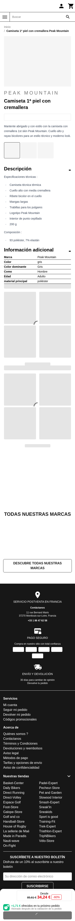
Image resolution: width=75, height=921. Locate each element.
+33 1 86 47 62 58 (37, 620)
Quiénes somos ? (15, 734)
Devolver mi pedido (17, 714)
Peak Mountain (31, 96)
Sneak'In (45, 807)
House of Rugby (14, 826)
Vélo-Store (46, 841)
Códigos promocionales (20, 719)
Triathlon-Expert (50, 831)
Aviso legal (11, 753)
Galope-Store (12, 812)
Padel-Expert (48, 783)
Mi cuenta (10, 705)
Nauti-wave (11, 841)
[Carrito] (71, 6)
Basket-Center (13, 783)
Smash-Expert (49, 802)
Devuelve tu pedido (37, 683)
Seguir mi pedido (15, 710)
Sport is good (48, 816)
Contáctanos (37, 608)
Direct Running (13, 792)
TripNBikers (47, 836)
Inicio (7, 26)
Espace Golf (12, 802)
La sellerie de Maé (16, 831)
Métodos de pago (15, 758)
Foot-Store (10, 807)
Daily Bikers (11, 788)
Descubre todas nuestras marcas (37, 566)
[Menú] (5, 17)
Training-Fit (47, 821)
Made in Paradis (14, 836)
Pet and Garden (50, 792)
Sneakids (45, 812)
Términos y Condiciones (20, 743)
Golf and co (11, 816)
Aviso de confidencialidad (21, 767)
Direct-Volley (12, 797)
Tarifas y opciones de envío (22, 763)
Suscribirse (37, 886)
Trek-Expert (47, 826)
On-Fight (9, 845)
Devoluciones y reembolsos (22, 748)
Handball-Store (14, 821)
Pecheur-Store (49, 788)
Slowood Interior (50, 797)
